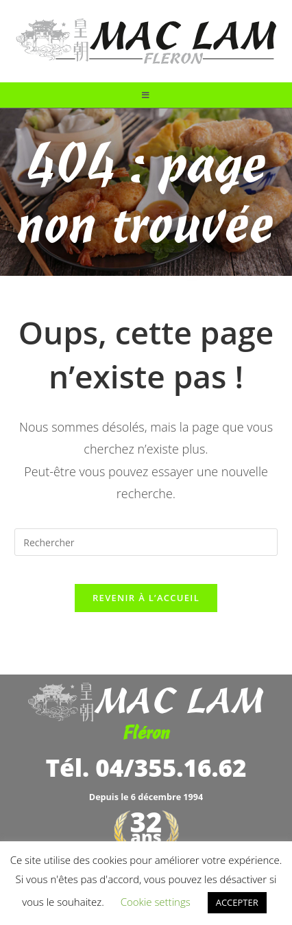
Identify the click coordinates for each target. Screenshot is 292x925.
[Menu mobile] (146, 95)
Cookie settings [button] (156, 902)
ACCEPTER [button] (237, 902)
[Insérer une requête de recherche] (145, 542)
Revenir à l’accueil (146, 598)
